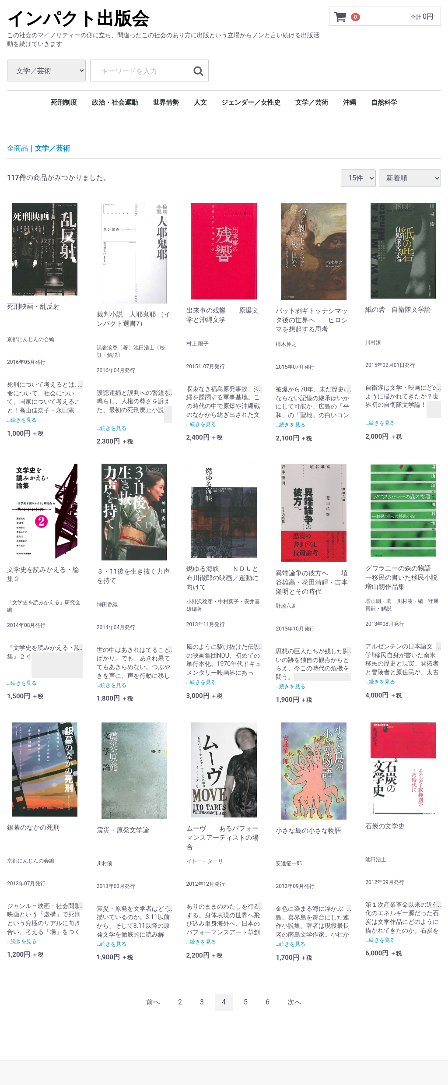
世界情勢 (166, 102)
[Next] (294, 1002)
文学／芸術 (311, 102)
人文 (200, 102)
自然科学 (384, 102)
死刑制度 (64, 102)
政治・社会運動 (115, 102)
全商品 (17, 148)
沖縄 (349, 102)
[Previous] (153, 1002)
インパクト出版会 (78, 18)
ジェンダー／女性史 (250, 102)
